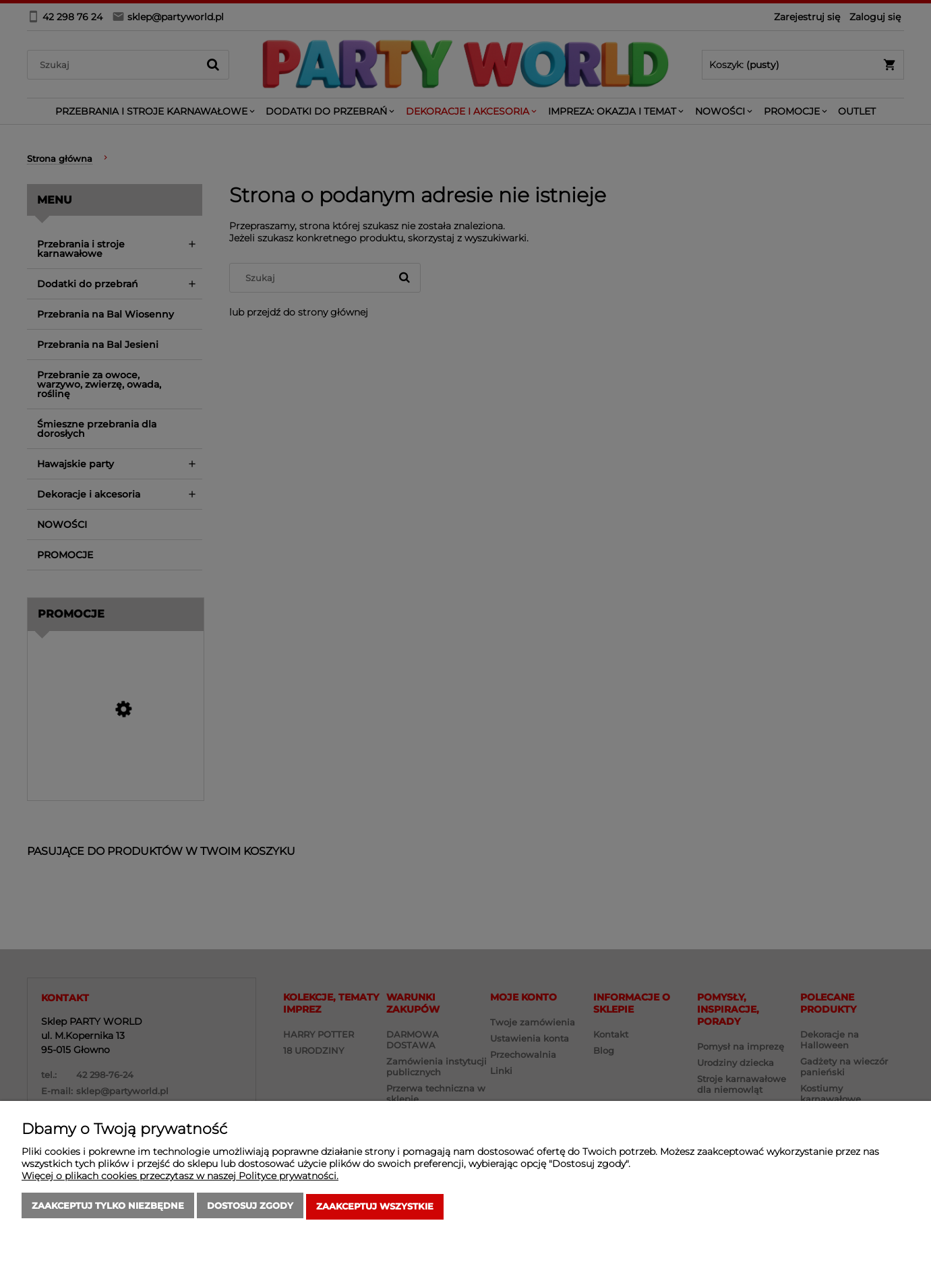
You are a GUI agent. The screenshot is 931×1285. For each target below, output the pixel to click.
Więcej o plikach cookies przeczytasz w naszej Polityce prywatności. (180, 1178)
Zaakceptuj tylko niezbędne (108, 1207)
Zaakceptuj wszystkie (374, 1207)
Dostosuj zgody (250, 1207)
